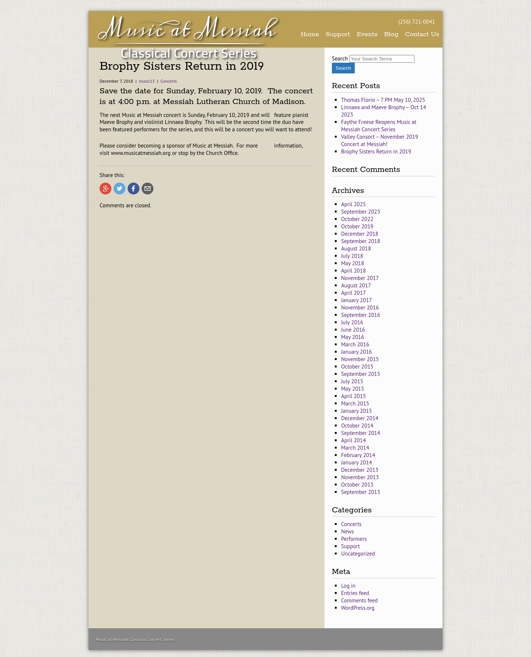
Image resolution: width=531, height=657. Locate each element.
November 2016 (360, 307)
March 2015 (355, 403)
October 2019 (357, 226)
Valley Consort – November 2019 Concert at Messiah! (379, 140)
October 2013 (357, 484)
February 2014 (358, 455)
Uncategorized (358, 553)
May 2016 (352, 336)
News (347, 531)
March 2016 (355, 344)
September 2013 (360, 491)
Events (367, 34)
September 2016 (360, 314)
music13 (147, 81)
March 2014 (355, 447)
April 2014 (353, 440)
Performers (354, 538)
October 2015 (357, 366)
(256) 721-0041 (416, 21)
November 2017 (360, 277)
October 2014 (357, 425)
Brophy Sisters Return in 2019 (376, 151)
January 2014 (356, 462)
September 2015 (360, 373)
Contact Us (422, 34)
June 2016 (353, 329)
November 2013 (360, 477)
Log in (348, 585)
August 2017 (356, 285)
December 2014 (359, 418)
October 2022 (357, 218)
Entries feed (355, 593)
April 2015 (353, 396)
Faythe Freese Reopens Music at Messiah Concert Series (378, 125)
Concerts (168, 81)
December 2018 (359, 233)
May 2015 (352, 388)
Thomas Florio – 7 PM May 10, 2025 (383, 99)
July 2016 (352, 322)
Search (340, 58)
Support (338, 34)
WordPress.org (358, 607)
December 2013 (359, 469)
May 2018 (352, 263)
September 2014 (360, 432)
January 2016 (356, 351)
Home (310, 34)
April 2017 (353, 292)
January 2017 (356, 300)
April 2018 (353, 270)
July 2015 (352, 381)
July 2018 (352, 255)
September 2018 (360, 241)
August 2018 (356, 248)
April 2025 (353, 204)
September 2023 (360, 211)
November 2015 (360, 359)
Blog (391, 34)
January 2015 (356, 410)
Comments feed (359, 600)
